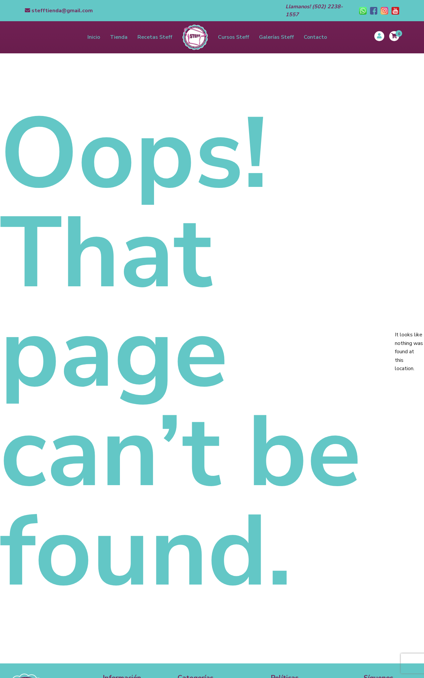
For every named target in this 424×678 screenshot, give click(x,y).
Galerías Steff (276, 37)
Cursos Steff (233, 37)
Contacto (315, 37)
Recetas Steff (154, 37)
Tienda (119, 37)
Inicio (93, 37)
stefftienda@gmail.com (59, 10)
